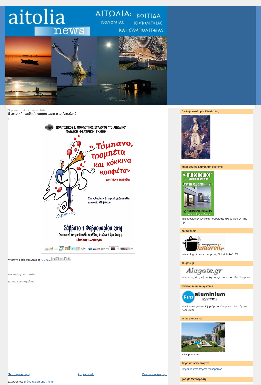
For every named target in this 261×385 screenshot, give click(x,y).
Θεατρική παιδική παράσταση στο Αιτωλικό (42, 113)
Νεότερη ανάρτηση (19, 374)
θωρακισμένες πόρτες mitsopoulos (201, 368)
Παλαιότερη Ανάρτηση (155, 374)
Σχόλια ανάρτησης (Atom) (39, 381)
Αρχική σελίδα (86, 374)
